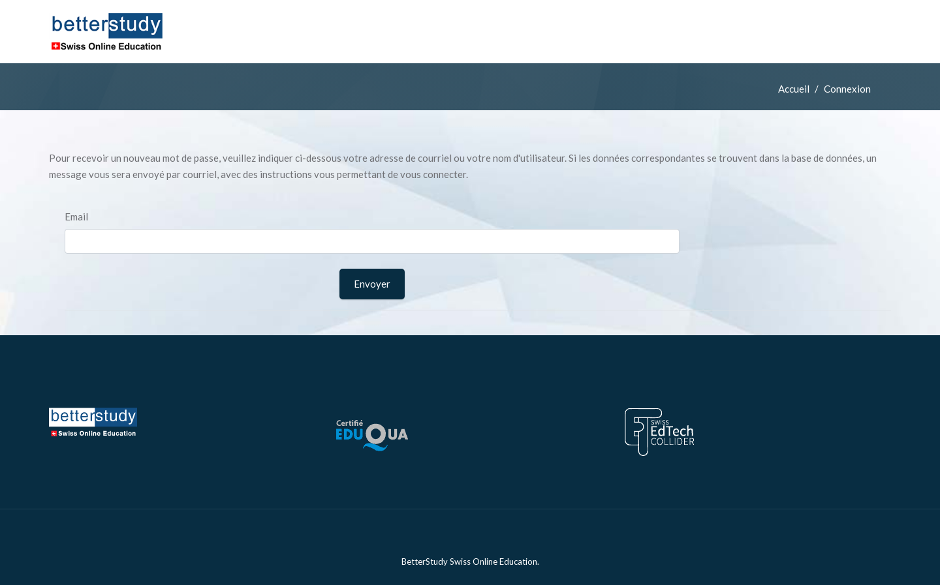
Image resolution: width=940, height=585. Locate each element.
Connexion (847, 89)
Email (76, 216)
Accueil (793, 89)
